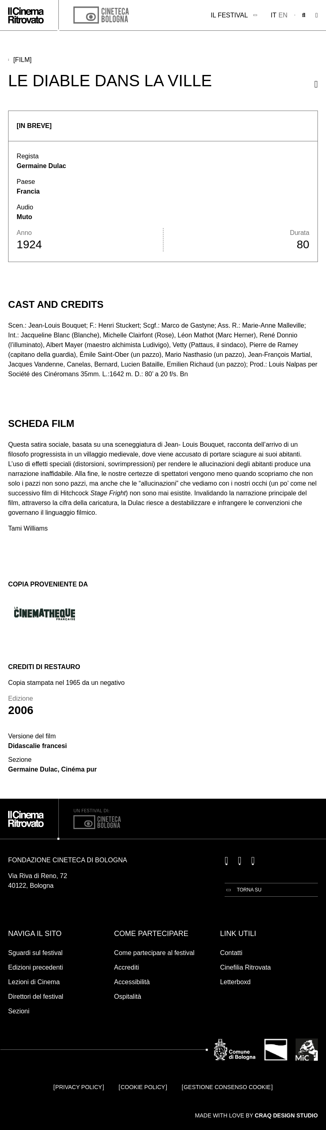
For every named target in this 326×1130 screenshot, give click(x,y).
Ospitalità (127, 996)
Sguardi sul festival (35, 952)
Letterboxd (235, 982)
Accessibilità (132, 982)
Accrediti (126, 967)
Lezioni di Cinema (34, 982)
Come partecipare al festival (154, 952)
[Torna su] (243, 889)
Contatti (231, 952)
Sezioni (18, 1011)
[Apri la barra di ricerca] (303, 15)
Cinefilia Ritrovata (245, 967)
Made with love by (256, 1115)
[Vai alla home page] (26, 15)
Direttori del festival (35, 996)
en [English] (283, 15)
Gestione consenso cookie (227, 1087)
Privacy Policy (78, 1087)
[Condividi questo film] (316, 84)
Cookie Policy (143, 1087)
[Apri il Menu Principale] (316, 15)
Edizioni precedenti (35, 967)
